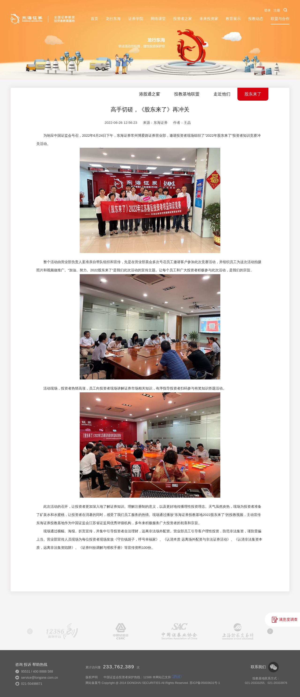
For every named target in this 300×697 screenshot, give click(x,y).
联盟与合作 (280, 19)
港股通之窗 (149, 94)
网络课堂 (158, 19)
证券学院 (135, 19)
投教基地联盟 (186, 94)
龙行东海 (113, 19)
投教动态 (255, 19)
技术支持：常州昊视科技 (204, 677)
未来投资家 (208, 19)
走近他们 (222, 94)
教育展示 (233, 19)
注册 (277, 10)
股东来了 (252, 94)
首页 (94, 19)
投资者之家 (182, 19)
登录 (267, 10)
